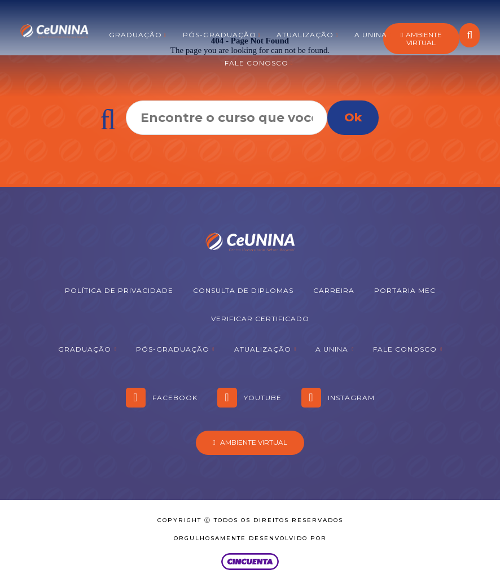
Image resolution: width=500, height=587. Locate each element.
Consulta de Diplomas (243, 290)
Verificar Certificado (260, 318)
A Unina (370, 34)
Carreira (333, 290)
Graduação (135, 34)
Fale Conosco (256, 63)
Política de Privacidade (119, 290)
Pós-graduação (219, 34)
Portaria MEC (405, 290)
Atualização (305, 34)
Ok (353, 117)
